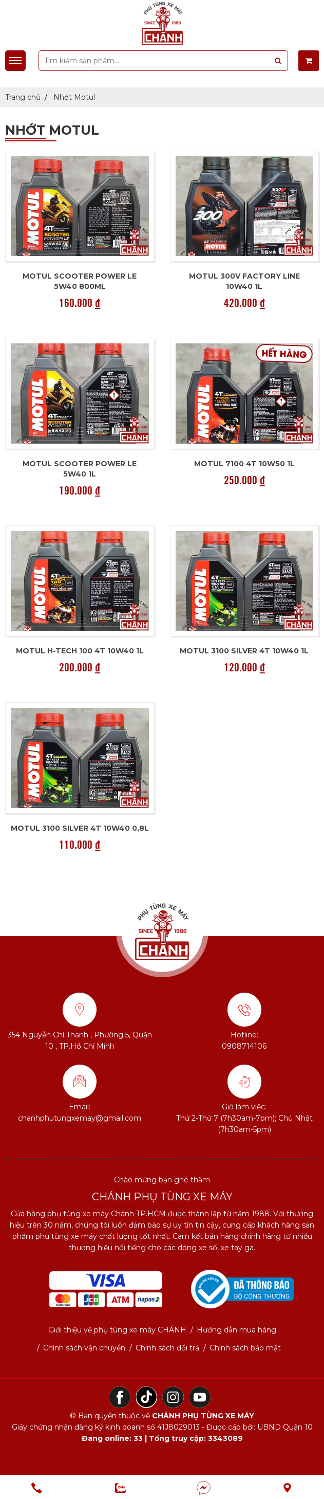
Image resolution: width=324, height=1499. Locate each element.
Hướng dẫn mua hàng (236, 1330)
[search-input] (163, 60)
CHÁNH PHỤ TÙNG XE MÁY (203, 1415)
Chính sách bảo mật (245, 1347)
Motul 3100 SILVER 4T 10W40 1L (244, 650)
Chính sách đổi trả (167, 1347)
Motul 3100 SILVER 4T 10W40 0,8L (80, 828)
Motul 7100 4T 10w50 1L (244, 463)
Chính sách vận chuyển (84, 1347)
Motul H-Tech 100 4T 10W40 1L (80, 650)
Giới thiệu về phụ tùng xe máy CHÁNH (117, 1330)
